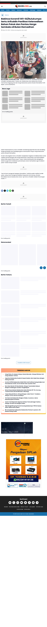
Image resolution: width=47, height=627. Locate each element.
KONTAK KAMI (20, 509)
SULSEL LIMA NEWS (29, 514)
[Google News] (25, 502)
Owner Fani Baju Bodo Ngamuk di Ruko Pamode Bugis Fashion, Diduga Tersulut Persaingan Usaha (23, 402)
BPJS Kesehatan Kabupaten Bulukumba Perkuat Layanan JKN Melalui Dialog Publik (23, 410)
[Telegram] (7, 191)
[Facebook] (2, 191)
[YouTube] (21, 502)
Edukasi (39, 10)
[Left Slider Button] (41, 267)
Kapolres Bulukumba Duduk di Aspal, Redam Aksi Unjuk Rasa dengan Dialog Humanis (24, 379)
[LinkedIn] (33, 502)
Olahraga (32, 10)
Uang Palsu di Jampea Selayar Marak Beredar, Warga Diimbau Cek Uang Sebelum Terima (24, 375)
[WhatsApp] (10, 191)
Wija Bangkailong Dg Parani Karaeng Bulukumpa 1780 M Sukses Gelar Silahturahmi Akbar (23, 406)
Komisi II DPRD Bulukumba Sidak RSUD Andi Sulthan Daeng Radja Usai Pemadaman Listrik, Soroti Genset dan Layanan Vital (25, 382)
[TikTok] (29, 502)
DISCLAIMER (32, 507)
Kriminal (26, 10)
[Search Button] (45, 6)
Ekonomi (19, 10)
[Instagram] (17, 502)
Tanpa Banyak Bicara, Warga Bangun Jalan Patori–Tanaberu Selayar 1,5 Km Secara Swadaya (22, 394)
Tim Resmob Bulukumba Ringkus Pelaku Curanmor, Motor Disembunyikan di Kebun (21, 398)
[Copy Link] (13, 191)
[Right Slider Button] (45, 10)
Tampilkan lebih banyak (23, 362)
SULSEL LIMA (19, 514)
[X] (5, 191)
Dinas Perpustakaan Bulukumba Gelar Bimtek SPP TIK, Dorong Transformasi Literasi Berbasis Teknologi (23, 390)
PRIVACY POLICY (24, 507)
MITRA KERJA (27, 509)
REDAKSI (6, 507)
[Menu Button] (1, 6)
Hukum (13, 10)
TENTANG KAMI (39, 507)
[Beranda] (2, 15)
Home (2, 10)
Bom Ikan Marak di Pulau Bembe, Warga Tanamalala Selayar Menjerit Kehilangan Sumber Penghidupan (22, 386)
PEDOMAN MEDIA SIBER (14, 507)
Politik (7, 10)
